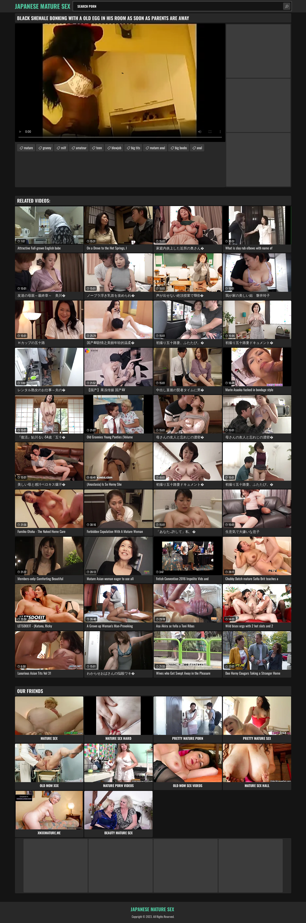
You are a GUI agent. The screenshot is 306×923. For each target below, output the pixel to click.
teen (99, 147)
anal (199, 147)
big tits (135, 147)
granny (47, 147)
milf (63, 147)
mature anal (157, 147)
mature (28, 147)
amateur (81, 147)
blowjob (116, 147)
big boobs (181, 147)
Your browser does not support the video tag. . (120, 83)
